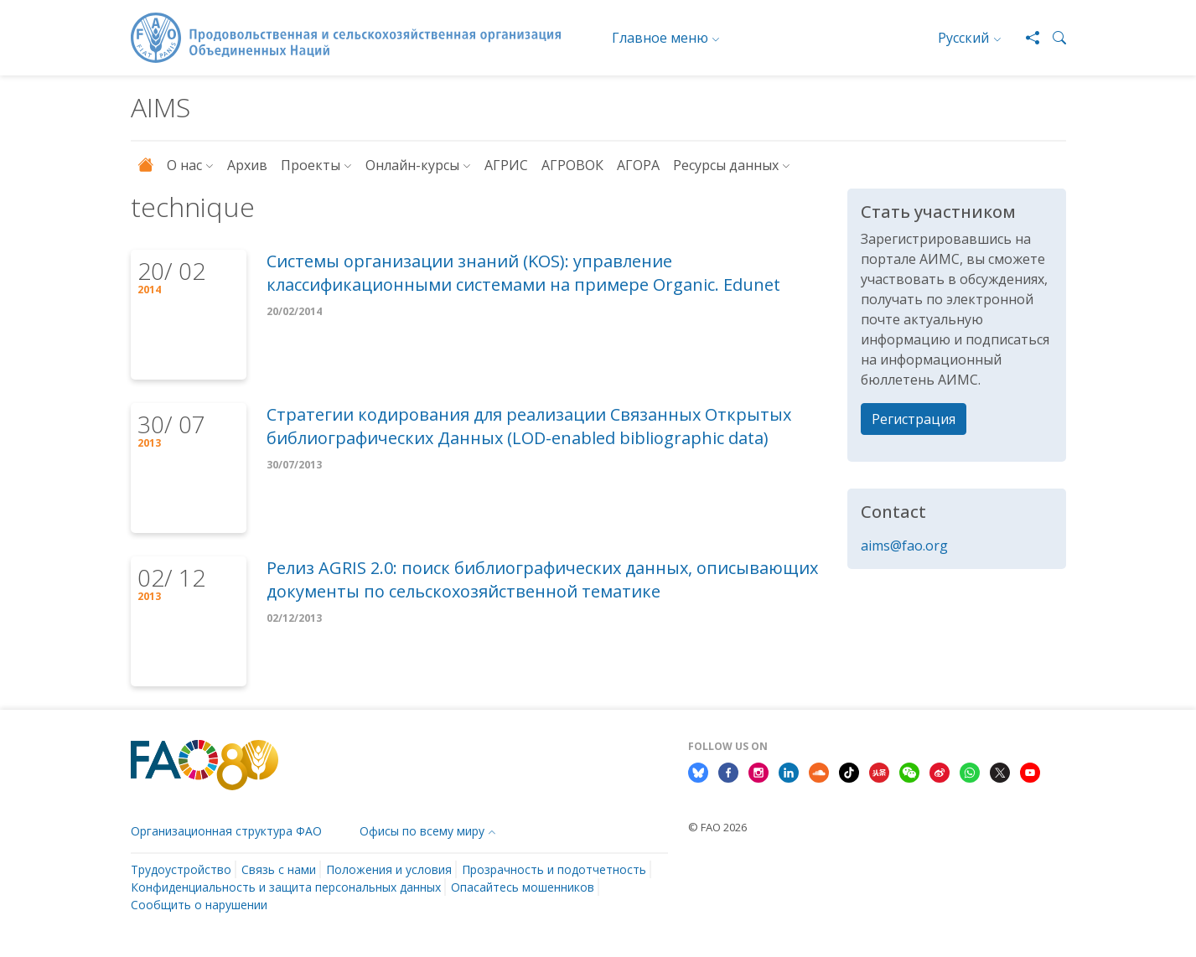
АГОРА (638, 165)
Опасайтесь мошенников (522, 887)
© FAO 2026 (717, 827)
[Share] (1025, 37)
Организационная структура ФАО (226, 831)
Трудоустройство (181, 869)
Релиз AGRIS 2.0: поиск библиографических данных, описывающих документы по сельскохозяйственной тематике (542, 579)
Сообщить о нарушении (199, 905)
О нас (184, 165)
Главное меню (660, 37)
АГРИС (506, 165)
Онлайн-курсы (412, 165)
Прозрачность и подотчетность (554, 869)
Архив (247, 165)
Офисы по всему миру (422, 831)
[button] (1052, 37)
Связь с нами (278, 869)
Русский (963, 37)
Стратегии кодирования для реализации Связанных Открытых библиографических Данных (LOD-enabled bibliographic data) (529, 426)
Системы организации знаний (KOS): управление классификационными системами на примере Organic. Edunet (523, 273)
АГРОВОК (572, 165)
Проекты (310, 165)
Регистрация (913, 419)
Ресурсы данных (726, 165)
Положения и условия (389, 869)
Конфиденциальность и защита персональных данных (286, 887)
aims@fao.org (904, 545)
